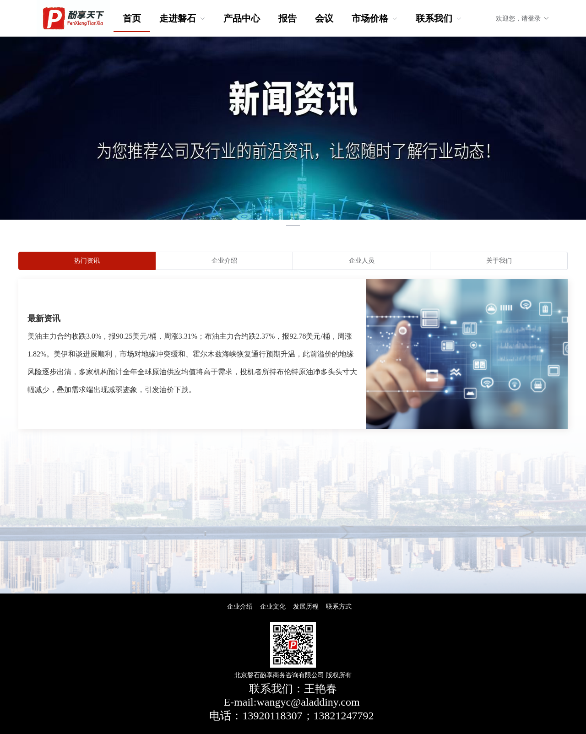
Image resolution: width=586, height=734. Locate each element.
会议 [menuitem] (324, 18)
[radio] (87, 261)
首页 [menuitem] (132, 18)
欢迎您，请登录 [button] (522, 18)
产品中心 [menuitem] (241, 18)
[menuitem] (182, 18)
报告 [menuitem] (287, 18)
